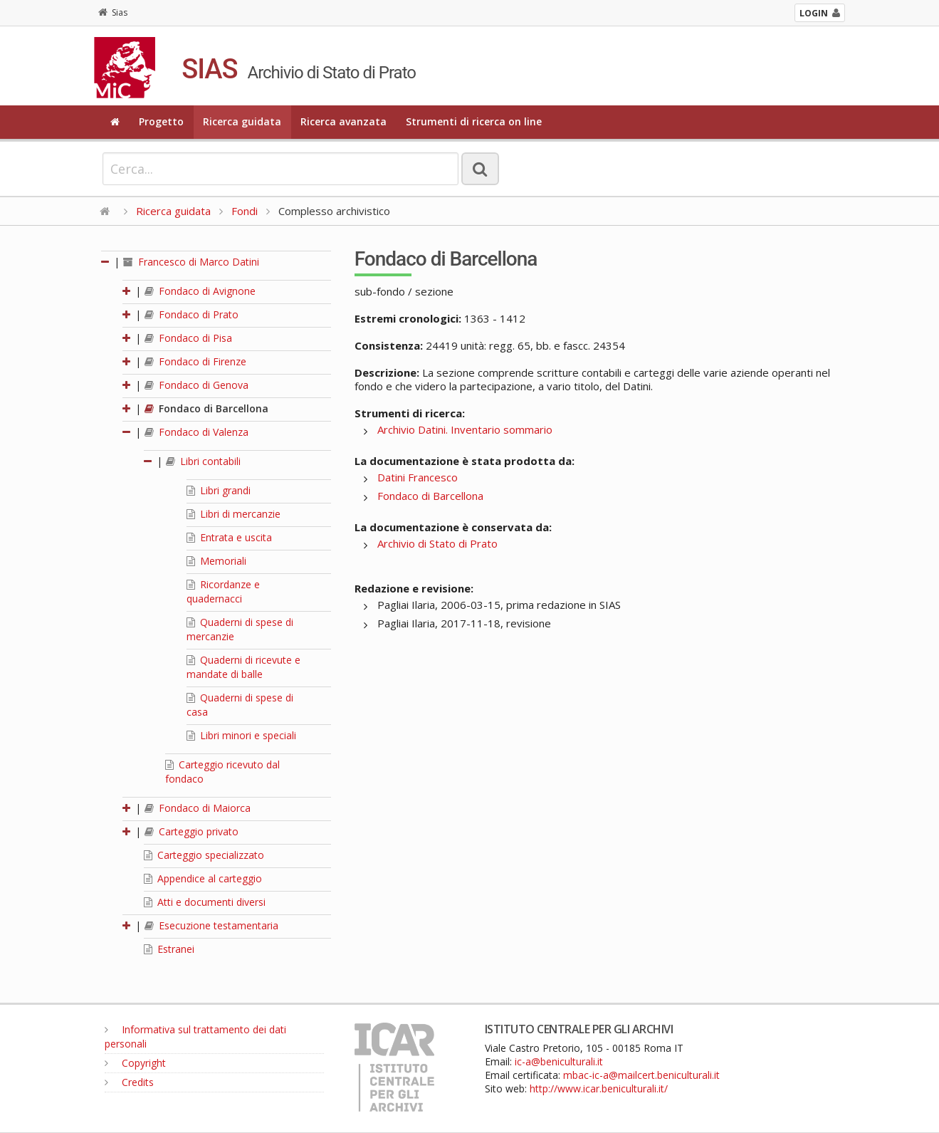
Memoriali (216, 561)
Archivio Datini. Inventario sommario (464, 429)
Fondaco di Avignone (200, 291)
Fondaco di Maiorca (198, 808)
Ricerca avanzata (343, 121)
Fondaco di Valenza (196, 432)
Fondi (244, 211)
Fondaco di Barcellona (206, 408)
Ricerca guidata (242, 121)
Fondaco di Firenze (195, 361)
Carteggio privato (191, 831)
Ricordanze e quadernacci (223, 591)
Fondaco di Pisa (188, 338)
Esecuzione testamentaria (211, 925)
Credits (129, 1082)
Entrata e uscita (229, 537)
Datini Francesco (417, 477)
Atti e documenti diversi (205, 902)
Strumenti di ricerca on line (474, 121)
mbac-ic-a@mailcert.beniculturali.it (641, 1075)
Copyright (135, 1063)
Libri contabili (203, 461)
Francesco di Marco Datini (191, 261)
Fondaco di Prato (191, 314)
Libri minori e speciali (241, 735)
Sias (112, 12)
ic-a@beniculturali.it (559, 1061)
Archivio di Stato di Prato (437, 543)
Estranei (169, 949)
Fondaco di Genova (196, 385)
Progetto (161, 121)
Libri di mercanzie (233, 514)
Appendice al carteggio (203, 878)
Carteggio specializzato (204, 855)
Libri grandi (219, 490)
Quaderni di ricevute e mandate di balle (243, 667)
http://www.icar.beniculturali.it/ (599, 1088)
